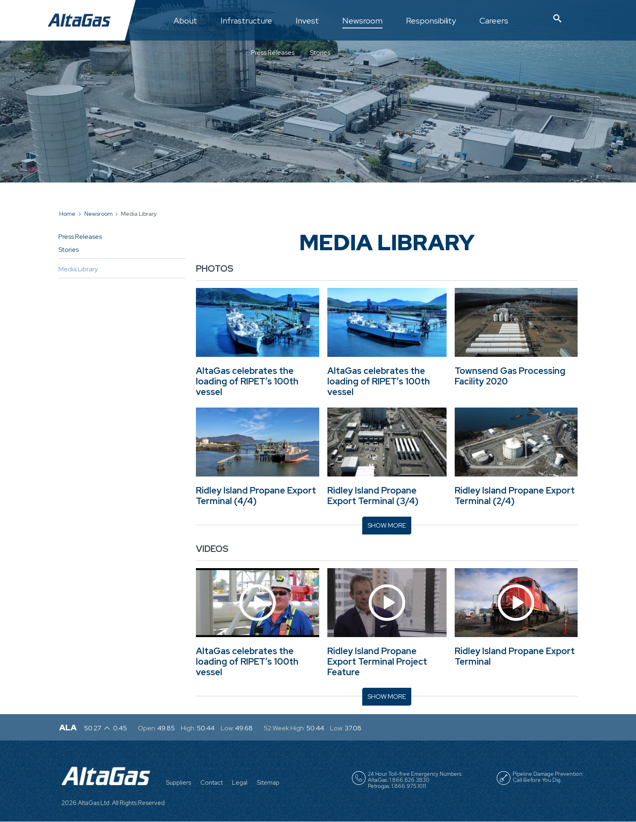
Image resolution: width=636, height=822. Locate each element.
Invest (307, 21)
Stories (320, 52)
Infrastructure (246, 21)
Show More (386, 525)
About (185, 21)
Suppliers (178, 783)
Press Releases (272, 52)
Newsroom (362, 21)
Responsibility (431, 21)
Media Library (365, 52)
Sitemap (268, 783)
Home (67, 213)
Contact (211, 783)
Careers (493, 21)
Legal (239, 783)
